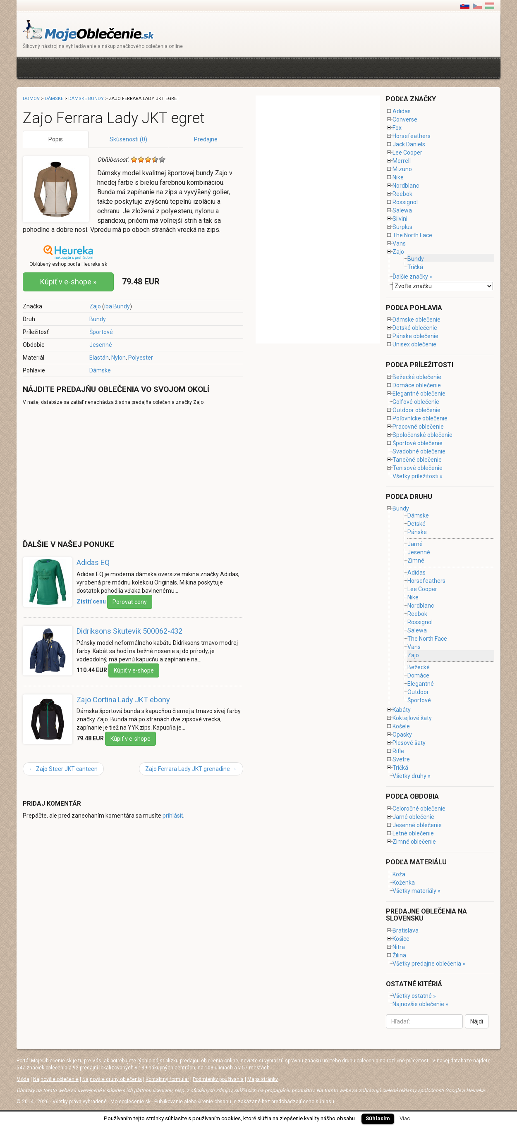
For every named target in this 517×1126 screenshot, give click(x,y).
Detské (416, 524)
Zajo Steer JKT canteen (63, 769)
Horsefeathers (412, 136)
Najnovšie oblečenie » (420, 1004)
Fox (397, 128)
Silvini (400, 219)
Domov (31, 98)
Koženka (404, 882)
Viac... (407, 1118)
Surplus (402, 227)
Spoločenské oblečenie (422, 435)
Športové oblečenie (418, 443)
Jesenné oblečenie (417, 825)
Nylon (118, 357)
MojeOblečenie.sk (51, 1061)
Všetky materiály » (416, 891)
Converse (405, 119)
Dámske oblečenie (416, 319)
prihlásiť (173, 815)
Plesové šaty (409, 743)
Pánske (417, 532)
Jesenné (100, 344)
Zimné (415, 561)
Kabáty (402, 710)
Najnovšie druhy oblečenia (112, 1079)
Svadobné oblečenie (419, 451)
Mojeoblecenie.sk (130, 1102)
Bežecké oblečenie (417, 377)
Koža (399, 874)
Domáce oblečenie (417, 385)
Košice (401, 939)
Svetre (401, 759)
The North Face (412, 235)
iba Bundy (117, 306)
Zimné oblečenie (414, 841)
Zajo (95, 306)
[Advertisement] (173, 67)
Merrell (402, 161)
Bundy (97, 319)
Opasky (402, 734)
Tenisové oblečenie (418, 468)
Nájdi (476, 1021)
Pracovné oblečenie (418, 426)
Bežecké (418, 667)
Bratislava (406, 930)
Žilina (399, 955)
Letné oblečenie (413, 833)
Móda (23, 1079)
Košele (401, 726)
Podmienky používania (218, 1079)
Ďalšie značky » (412, 276)
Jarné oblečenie (413, 817)
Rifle (398, 751)
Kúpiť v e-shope (134, 670)
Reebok (402, 194)
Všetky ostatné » (414, 996)
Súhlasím (378, 1118)
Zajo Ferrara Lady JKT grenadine (191, 769)
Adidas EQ (93, 562)
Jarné (415, 544)
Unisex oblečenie (414, 344)
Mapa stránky (262, 1079)
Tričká (415, 267)
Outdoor (418, 692)
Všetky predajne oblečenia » (429, 963)
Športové (101, 332)
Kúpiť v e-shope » (68, 281)
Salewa (402, 210)
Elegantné (420, 684)
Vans (399, 243)
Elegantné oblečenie (419, 393)
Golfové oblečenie (416, 402)
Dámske (100, 370)
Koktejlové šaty (412, 718)
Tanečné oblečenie (417, 460)
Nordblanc (406, 185)
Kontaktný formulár (167, 1079)
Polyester (140, 357)
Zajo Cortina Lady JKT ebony (123, 699)
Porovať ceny (129, 602)
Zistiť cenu (91, 601)
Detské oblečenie (415, 328)
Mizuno (402, 169)
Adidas (402, 111)
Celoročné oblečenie (419, 808)
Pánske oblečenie (415, 336)
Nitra (399, 947)
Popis (55, 139)
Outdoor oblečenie (416, 410)
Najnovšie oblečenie (56, 1079)
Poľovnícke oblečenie (420, 418)
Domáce (418, 675)
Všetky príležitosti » (418, 476)
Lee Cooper (407, 152)
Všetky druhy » (412, 776)
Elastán (99, 357)
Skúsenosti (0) (128, 139)
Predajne (206, 139)
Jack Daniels (409, 144)
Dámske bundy (86, 98)
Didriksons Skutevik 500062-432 (129, 631)
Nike (398, 177)
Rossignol (405, 202)
